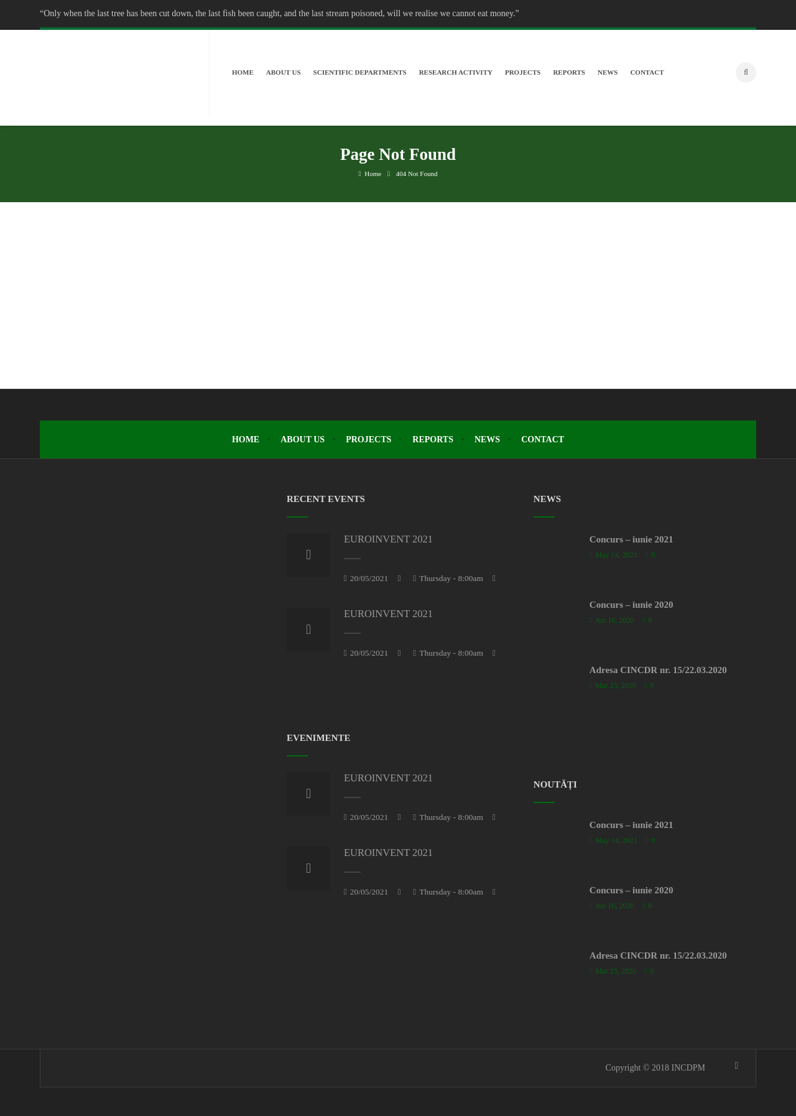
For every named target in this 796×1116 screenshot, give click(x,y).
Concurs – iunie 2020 (631, 602)
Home (370, 171)
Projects (368, 437)
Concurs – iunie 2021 (631, 537)
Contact (542, 437)
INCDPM (688, 1065)
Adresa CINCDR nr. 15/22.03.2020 (658, 667)
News (487, 437)
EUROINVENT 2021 (388, 536)
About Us (302, 437)
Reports (432, 437)
